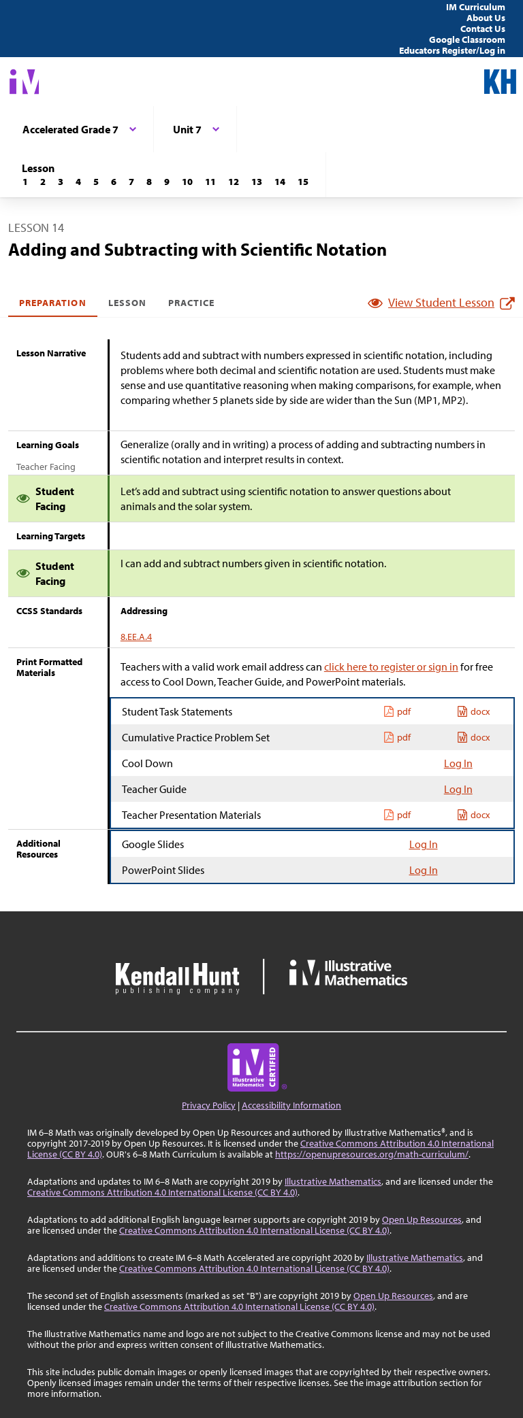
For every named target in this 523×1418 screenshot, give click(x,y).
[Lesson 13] (256, 181)
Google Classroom (467, 39)
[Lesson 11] (210, 181)
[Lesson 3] (60, 181)
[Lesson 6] (114, 181)
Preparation (52, 303)
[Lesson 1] (25, 181)
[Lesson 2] (43, 181)
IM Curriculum (475, 6)
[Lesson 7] (131, 181)
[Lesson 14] (279, 181)
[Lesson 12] (233, 181)
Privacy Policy (209, 1105)
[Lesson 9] (167, 181)
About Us (485, 17)
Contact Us (482, 28)
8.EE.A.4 (136, 636)
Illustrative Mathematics (333, 1181)
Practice (191, 303)
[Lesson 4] (78, 181)
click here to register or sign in (391, 666)
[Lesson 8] (149, 181)
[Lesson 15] (303, 181)
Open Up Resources (422, 1219)
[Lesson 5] (96, 181)
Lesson (127, 303)
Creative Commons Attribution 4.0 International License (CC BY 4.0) (162, 1192)
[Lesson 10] (187, 181)
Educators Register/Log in (452, 50)
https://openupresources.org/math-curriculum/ (372, 1154)
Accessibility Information (291, 1105)
